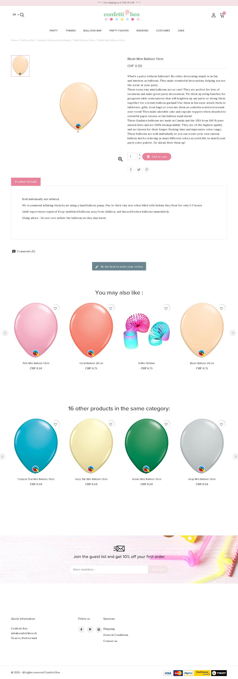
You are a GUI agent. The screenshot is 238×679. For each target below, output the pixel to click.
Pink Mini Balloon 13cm (36, 363)
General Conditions (115, 635)
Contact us (110, 641)
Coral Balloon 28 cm (91, 363)
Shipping (109, 628)
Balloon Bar (93, 30)
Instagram (98, 629)
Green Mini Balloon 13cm (146, 479)
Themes (72, 30)
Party (55, 30)
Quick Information (23, 619)
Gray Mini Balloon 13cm (201, 479)
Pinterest (147, 170)
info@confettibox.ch (24, 633)
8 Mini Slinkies (146, 363)
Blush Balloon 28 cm (202, 363)
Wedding (143, 30)
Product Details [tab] (26, 181)
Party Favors (120, 30)
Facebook (81, 629)
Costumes (164, 30)
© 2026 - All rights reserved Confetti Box (35, 672)
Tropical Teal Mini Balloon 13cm (36, 479)
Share (131, 170)
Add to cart (156, 157)
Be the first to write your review (119, 267)
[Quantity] (131, 156)
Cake (182, 30)
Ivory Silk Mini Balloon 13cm (91, 479)
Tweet (139, 170)
